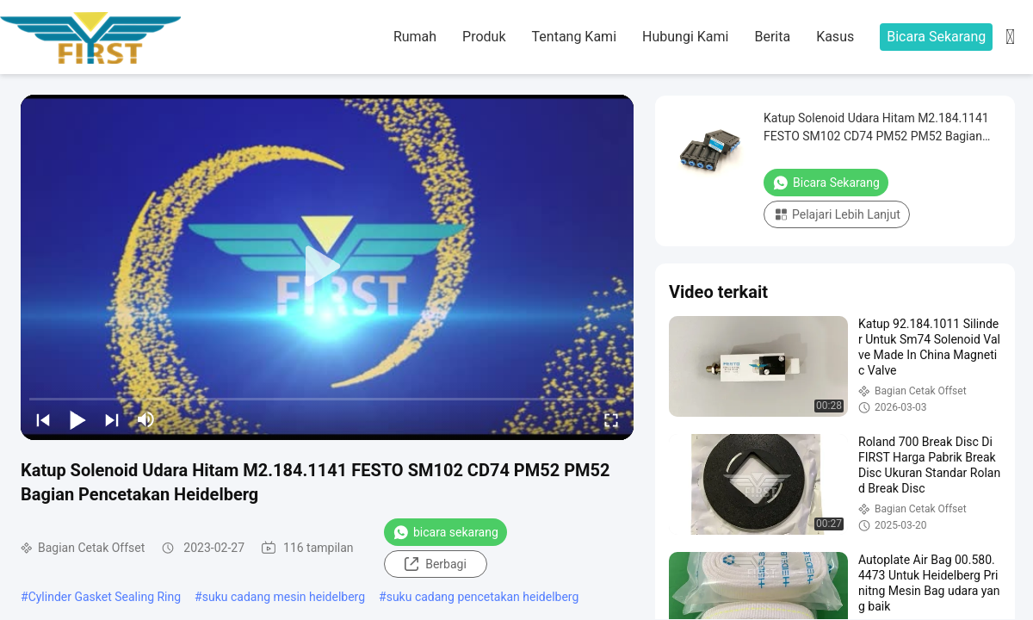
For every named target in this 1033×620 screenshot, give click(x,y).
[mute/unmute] (146, 419)
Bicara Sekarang (936, 36)
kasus (835, 36)
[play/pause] (77, 419)
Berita (772, 36)
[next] (112, 419)
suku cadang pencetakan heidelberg (483, 597)
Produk (483, 36)
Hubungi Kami (685, 36)
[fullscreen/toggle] (611, 419)
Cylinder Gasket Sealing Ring (104, 597)
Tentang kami (574, 36)
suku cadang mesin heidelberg (283, 597)
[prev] (43, 419)
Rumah (414, 36)
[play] (327, 266)
